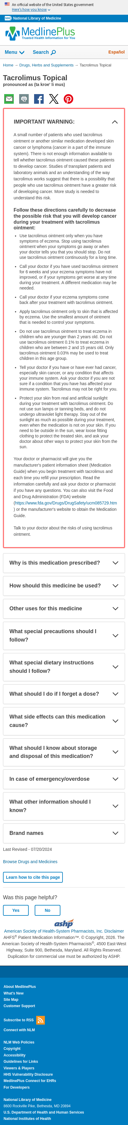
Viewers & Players (19, 1068)
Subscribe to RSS (24, 1020)
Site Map (11, 1000)
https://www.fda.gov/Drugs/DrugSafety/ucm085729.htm (66, 503)
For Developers (17, 1087)
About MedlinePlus (20, 987)
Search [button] (45, 52)
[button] (114, 122)
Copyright (12, 1049)
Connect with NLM (19, 1030)
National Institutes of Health (27, 1119)
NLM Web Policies (19, 1042)
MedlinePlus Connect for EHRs (30, 1081)
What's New (14, 993)
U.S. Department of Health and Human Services (44, 1112)
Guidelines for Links (21, 1061)
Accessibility (14, 1055)
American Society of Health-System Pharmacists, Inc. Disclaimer (64, 931)
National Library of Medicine (37, 18)
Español (117, 52)
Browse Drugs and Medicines (30, 861)
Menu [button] (15, 52)
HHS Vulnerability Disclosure (28, 1074)
